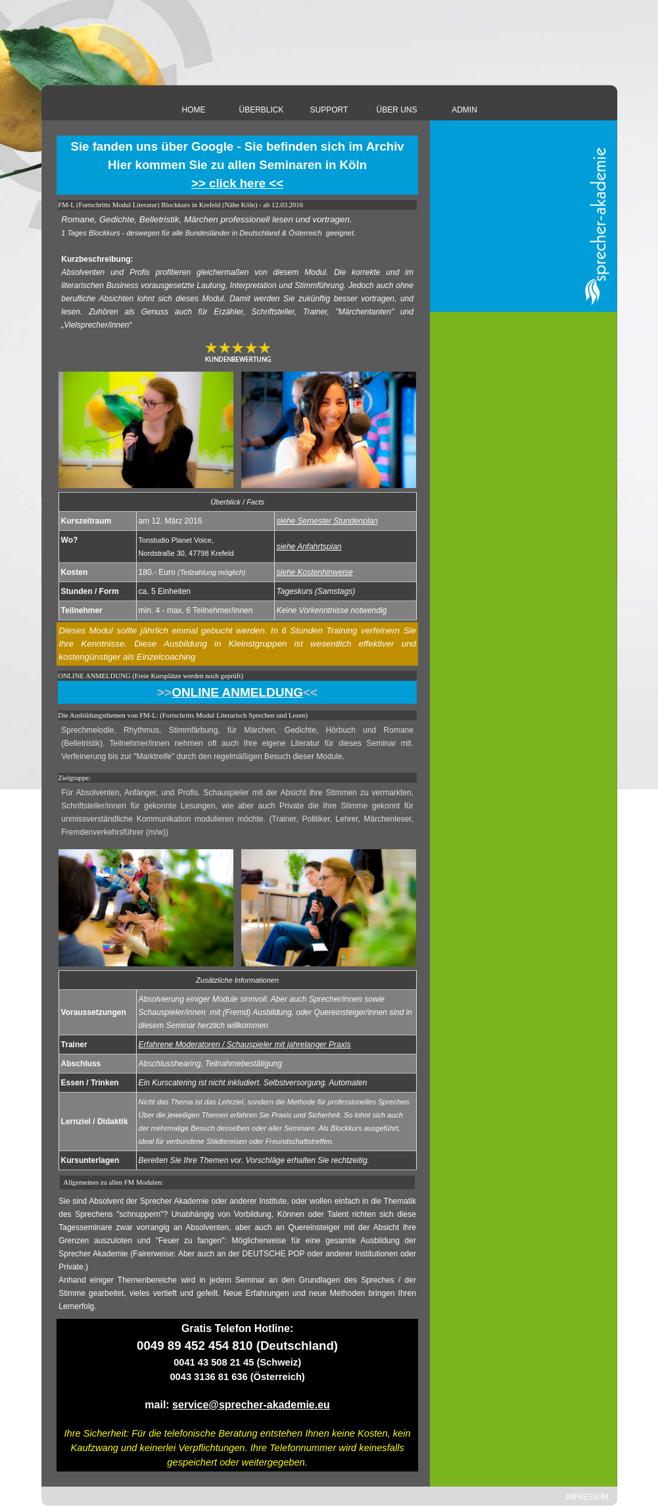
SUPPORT (329, 109)
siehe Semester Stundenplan (327, 521)
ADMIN (464, 109)
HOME (194, 109)
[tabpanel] (237, 165)
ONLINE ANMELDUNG (237, 692)
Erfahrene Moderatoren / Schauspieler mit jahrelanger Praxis (245, 1044)
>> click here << (237, 183)
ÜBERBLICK (261, 109)
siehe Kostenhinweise (315, 572)
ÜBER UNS (396, 109)
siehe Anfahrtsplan (309, 546)
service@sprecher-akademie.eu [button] (251, 1404)
